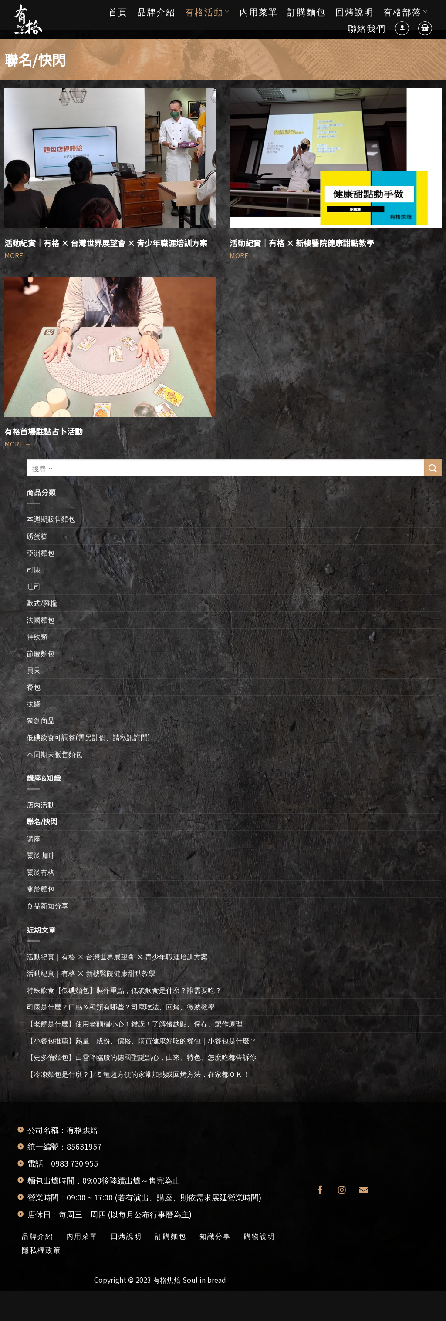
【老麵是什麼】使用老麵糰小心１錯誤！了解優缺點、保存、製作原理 (135, 1023)
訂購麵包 (306, 11)
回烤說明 (354, 11)
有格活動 (207, 11)
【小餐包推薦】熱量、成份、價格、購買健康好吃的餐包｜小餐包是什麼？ (142, 1040)
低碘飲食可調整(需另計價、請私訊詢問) (88, 737)
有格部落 (405, 11)
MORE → (17, 255)
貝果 (34, 670)
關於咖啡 (40, 855)
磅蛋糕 (37, 535)
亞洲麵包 (40, 552)
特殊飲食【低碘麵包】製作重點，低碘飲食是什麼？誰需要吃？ (124, 990)
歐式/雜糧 (42, 602)
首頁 (118, 11)
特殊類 (37, 636)
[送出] (433, 467)
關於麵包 (40, 888)
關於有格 (40, 872)
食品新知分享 (47, 905)
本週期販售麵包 (51, 518)
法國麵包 (40, 619)
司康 (34, 569)
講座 (34, 838)
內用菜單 (259, 11)
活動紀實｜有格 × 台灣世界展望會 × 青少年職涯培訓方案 (105, 242)
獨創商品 (40, 720)
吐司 (34, 586)
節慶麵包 (40, 653)
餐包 (34, 686)
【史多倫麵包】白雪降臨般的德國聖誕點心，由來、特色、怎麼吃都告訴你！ (145, 1057)
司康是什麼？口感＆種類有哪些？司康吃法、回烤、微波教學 (121, 1006)
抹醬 (34, 703)
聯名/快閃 (42, 821)
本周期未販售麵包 (54, 754)
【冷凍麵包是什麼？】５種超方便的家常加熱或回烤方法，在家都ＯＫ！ (138, 1074)
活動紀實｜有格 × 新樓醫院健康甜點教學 (302, 242)
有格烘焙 (167, 1279)
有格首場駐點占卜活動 (43, 431)
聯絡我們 (367, 28)
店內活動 (40, 804)
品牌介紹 (156, 11)
